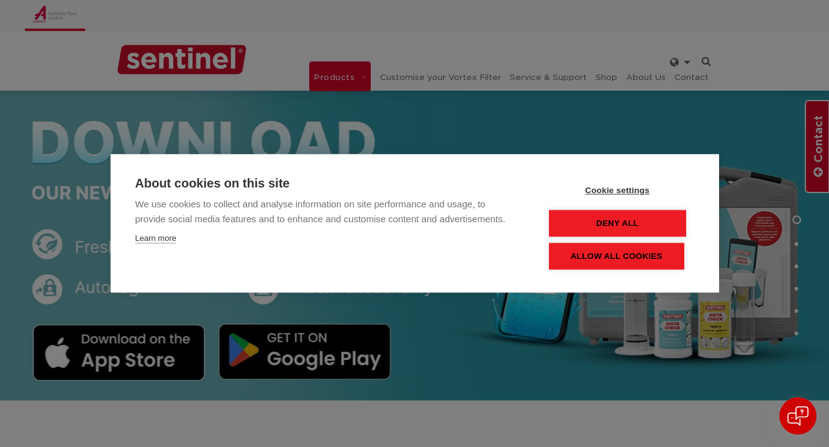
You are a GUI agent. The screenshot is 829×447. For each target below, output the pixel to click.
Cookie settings (620, 191)
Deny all (620, 223)
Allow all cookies (619, 256)
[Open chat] (798, 416)
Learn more (155, 238)
